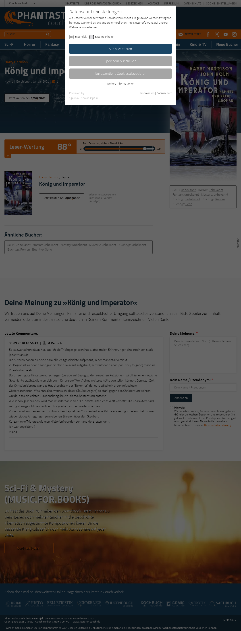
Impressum (147, 93)
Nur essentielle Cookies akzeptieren (120, 73)
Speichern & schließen (120, 61)
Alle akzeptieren (120, 48)
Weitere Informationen (120, 83)
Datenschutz (164, 93)
